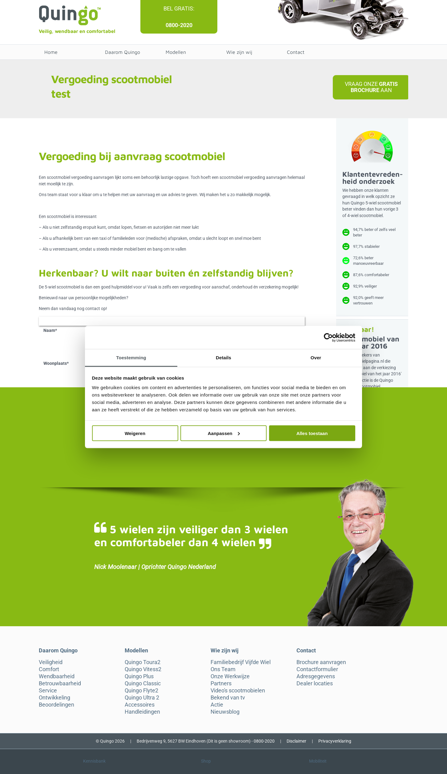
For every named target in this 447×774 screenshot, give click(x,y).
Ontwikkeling (54, 697)
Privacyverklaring (334, 741)
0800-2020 (179, 25)
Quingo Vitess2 (143, 669)
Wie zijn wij (239, 52)
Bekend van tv (228, 697)
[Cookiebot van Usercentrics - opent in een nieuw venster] (328, 337)
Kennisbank (94, 761)
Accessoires (140, 704)
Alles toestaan (312, 433)
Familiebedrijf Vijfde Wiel (241, 662)
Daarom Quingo (122, 52)
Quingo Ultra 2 (142, 697)
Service (48, 690)
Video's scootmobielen (238, 690)
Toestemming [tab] (131, 357)
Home (51, 52)
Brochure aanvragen (321, 662)
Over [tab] (316, 357)
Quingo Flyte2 (141, 690)
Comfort (49, 669)
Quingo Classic (143, 683)
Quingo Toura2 (142, 662)
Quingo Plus (139, 676)
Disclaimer (296, 741)
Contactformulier (317, 669)
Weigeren (135, 433)
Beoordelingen (56, 704)
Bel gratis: (178, 8)
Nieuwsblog (225, 712)
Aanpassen (224, 433)
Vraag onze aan (371, 87)
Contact (295, 52)
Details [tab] (223, 357)
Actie (217, 704)
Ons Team (223, 669)
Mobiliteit (318, 761)
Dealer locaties (314, 683)
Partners (221, 683)
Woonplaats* (56, 363)
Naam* (50, 330)
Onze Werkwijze (230, 676)
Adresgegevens (315, 676)
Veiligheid (50, 662)
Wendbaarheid (56, 676)
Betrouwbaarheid (60, 683)
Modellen (176, 52)
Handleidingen (142, 712)
